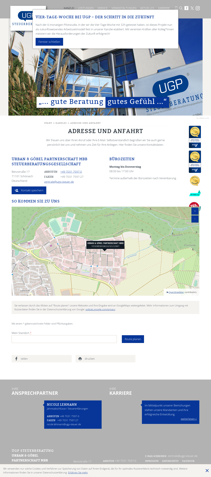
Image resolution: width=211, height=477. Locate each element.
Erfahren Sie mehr (78, 472)
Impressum (151, 461)
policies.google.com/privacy (100, 309)
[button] (29, 190)
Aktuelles (147, 8)
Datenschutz (170, 461)
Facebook (188, 461)
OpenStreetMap (176, 292)
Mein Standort (21, 333)
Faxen (51, 420)
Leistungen (86, 8)
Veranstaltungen (123, 8)
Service (103, 8)
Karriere (164, 8)
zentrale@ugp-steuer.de (59, 182)
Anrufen (53, 416)
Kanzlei (69, 8)
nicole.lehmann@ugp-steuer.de (64, 424)
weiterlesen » (189, 419)
